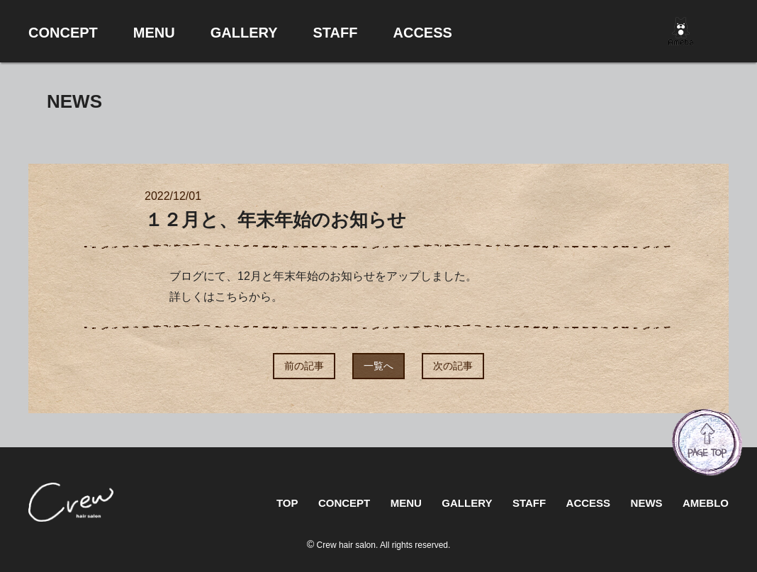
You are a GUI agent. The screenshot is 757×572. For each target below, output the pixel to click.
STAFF (529, 503)
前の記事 (304, 365)
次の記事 (453, 365)
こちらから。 (249, 297)
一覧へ (378, 365)
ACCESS (588, 503)
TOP (287, 503)
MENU (406, 503)
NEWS (647, 503)
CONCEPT (344, 503)
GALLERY (467, 503)
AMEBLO (706, 503)
